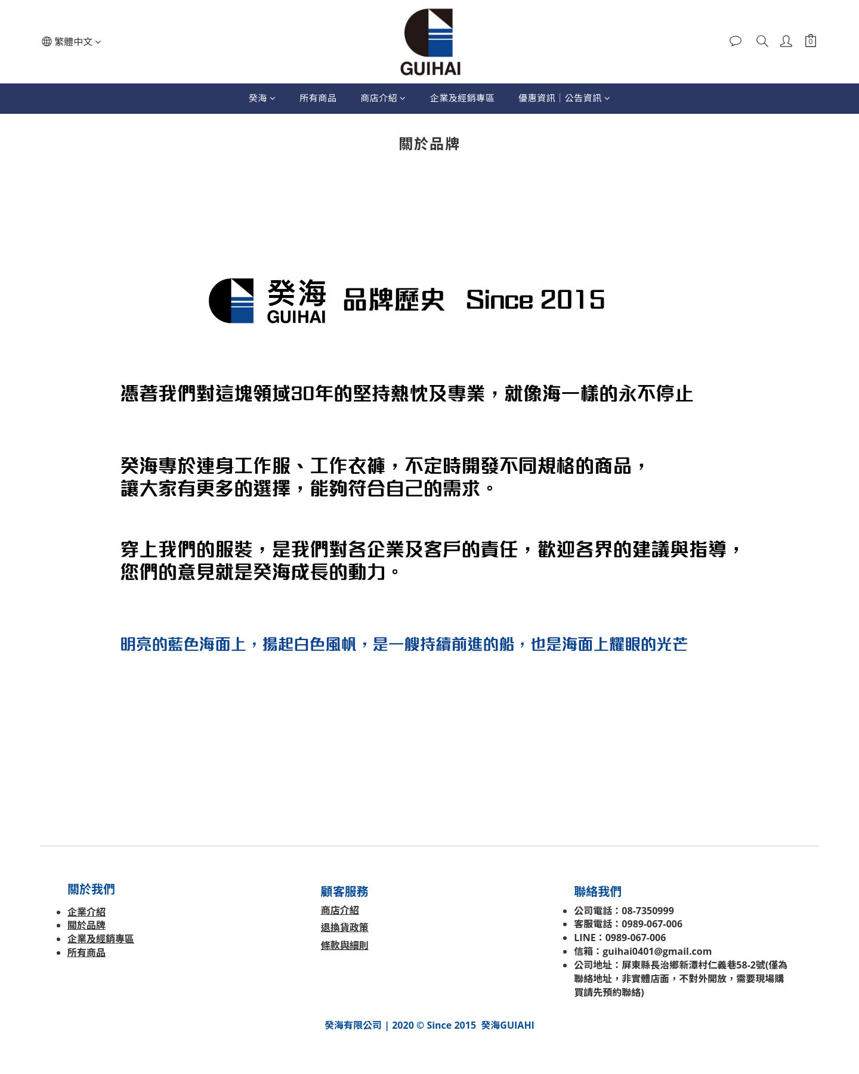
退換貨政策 (345, 927)
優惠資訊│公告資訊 (564, 98)
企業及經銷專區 (462, 98)
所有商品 (317, 98)
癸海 (262, 98)
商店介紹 (383, 98)
